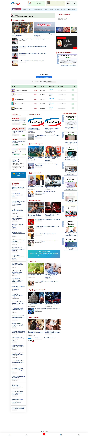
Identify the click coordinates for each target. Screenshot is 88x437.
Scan (78, 435)
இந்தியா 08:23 (14, 290)
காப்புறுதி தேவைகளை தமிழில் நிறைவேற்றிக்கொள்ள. (71, 234)
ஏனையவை (71, 9)
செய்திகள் (26, 9)
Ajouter (44, 435)
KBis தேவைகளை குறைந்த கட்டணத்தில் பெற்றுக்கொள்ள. (70, 127)
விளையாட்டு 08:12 (15, 304)
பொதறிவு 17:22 (14, 380)
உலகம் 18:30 (14, 365)
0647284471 (71, 181)
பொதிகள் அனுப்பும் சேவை (71, 248)
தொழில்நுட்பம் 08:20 (15, 298)
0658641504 (16, 154)
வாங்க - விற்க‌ (49, 9)
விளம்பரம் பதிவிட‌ (18, 174)
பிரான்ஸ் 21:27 (14, 357)
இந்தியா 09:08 (14, 275)
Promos (27, 435)
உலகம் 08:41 (14, 282)
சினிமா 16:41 (14, 190)
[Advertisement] (44, 421)
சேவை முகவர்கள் (60, 9)
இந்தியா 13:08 (14, 228)
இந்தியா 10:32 (14, 259)
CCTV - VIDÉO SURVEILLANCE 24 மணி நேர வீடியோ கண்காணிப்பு (71, 173)
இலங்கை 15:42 (14, 205)
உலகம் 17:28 (14, 372)
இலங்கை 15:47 (14, 197)
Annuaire (61, 435)
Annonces (9, 435)
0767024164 (16, 124)
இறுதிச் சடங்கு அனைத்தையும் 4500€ (70, 188)
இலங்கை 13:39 (14, 221)
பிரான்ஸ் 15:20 (14, 213)
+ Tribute (75, 47)
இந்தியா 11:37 (14, 244)
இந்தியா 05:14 (14, 349)
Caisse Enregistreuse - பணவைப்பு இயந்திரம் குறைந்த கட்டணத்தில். (70, 157)
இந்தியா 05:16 (14, 341)
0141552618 (15, 135)
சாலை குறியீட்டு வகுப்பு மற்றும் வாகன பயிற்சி (70, 217)
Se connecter (16, 9)
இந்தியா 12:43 (14, 236)
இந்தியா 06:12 (14, 334)
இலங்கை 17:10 (14, 403)
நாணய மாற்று (38, 9)
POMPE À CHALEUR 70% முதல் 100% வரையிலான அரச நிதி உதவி (71, 142)
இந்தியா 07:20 (14, 327)
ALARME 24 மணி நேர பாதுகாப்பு (71, 202)
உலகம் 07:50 (14, 312)
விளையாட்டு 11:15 (15, 252)
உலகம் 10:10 (14, 267)
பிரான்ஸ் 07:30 (14, 320)
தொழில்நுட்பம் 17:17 (15, 388)
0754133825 (71, 241)
